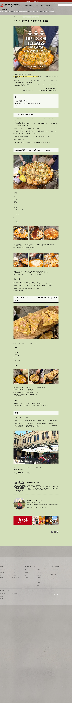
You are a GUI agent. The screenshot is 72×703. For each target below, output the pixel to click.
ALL (1, 569)
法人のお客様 (14, 594)
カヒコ (1, 574)
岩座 (1, 576)
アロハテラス (14, 573)
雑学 (10, 11)
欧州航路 (1, 578)
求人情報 (13, 595)
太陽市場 (51, 577)
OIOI (38, 574)
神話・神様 (34, 11)
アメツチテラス (3, 579)
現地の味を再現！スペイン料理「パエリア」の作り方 (25, 102)
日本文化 (20, 11)
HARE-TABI (14, 576)
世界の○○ (14, 11)
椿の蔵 (13, 574)
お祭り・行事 (45, 11)
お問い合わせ (57, 595)
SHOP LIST (39, 576)
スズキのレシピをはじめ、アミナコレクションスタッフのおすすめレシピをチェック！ (40, 90)
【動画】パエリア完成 (18, 469)
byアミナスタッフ (27, 11)
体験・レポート (58, 11)
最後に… (17, 105)
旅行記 (2, 11)
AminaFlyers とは (29, 591)
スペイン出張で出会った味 (21, 100)
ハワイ (6, 11)
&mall (38, 586)
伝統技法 (51, 11)
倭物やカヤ (2, 573)
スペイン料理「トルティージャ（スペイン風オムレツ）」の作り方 (28, 103)
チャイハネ (2, 571)
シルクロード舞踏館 (15, 578)
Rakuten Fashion (39, 581)
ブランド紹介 (2, 595)
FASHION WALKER (40, 579)
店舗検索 (1, 597)
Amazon (38, 584)
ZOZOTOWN (39, 571)
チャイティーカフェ (15, 571)
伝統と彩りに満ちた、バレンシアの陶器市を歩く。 (24, 474)
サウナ (39, 11)
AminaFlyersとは (29, 5)
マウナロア (14, 569)
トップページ (2, 594)
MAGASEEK (39, 578)
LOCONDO (39, 573)
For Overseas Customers (54, 569)
